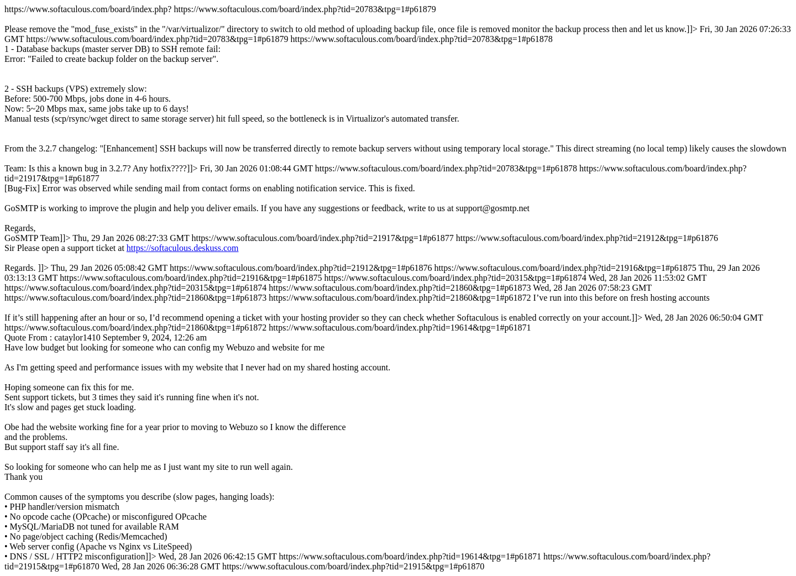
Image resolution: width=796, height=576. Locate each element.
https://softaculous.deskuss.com (183, 248)
